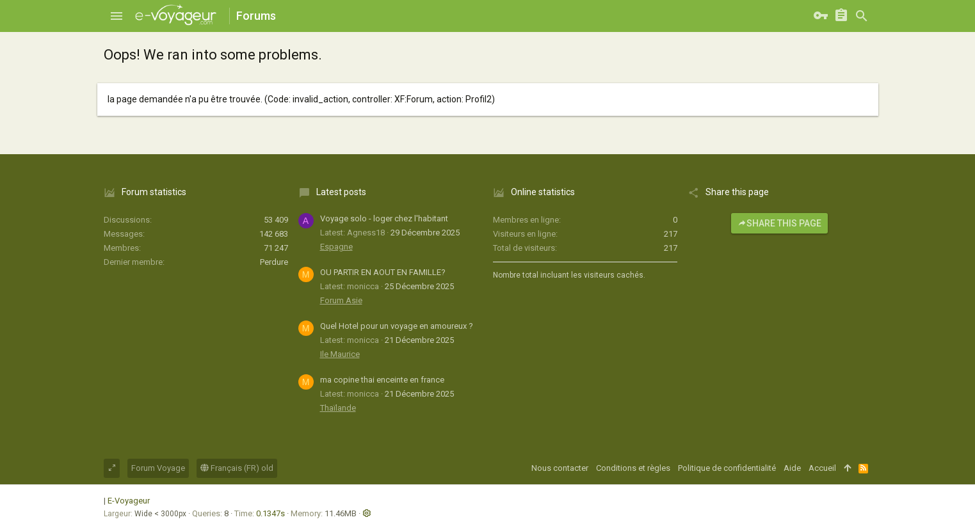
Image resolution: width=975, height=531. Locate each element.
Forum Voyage (158, 468)
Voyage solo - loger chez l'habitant (384, 218)
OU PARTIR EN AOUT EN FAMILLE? (383, 272)
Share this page (779, 223)
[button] (116, 16)
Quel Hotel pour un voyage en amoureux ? (396, 326)
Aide (792, 468)
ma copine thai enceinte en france (382, 379)
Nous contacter (559, 468)
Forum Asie (341, 300)
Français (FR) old (236, 468)
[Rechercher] (861, 16)
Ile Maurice (340, 354)
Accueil (822, 468)
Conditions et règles (633, 468)
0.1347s (270, 513)
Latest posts (341, 192)
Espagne (336, 246)
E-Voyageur (129, 500)
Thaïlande (338, 408)
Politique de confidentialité (727, 468)
